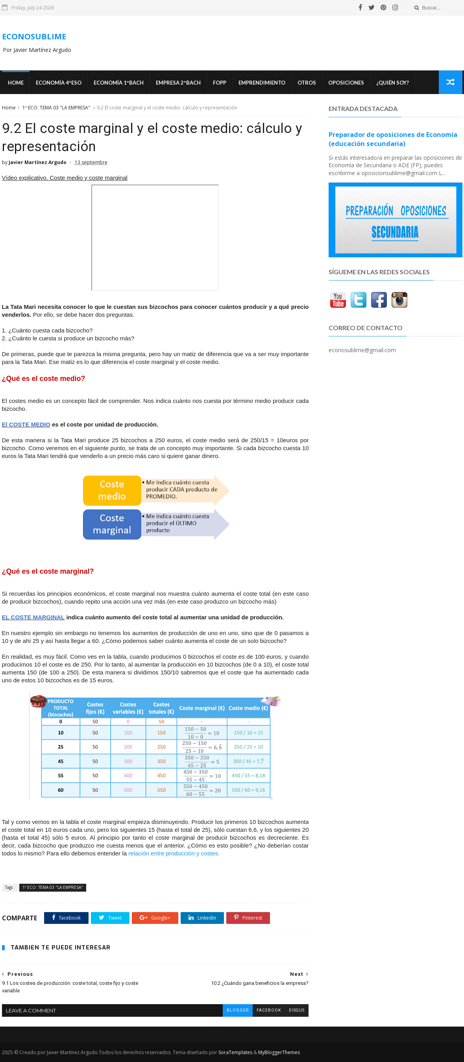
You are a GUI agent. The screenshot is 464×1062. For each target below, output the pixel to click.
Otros (307, 82)
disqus (297, 1010)
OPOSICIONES (346, 82)
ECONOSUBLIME (34, 36)
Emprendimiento (261, 82)
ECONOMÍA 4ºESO (58, 82)
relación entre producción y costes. (174, 853)
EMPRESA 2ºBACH (178, 82)
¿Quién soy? (392, 82)
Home (16, 82)
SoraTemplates (235, 1052)
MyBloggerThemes (279, 1052)
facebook (269, 1010)
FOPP (219, 82)
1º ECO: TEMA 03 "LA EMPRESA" (56, 107)
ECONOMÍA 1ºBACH (119, 82)
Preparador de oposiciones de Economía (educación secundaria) (393, 139)
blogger (238, 1010)
